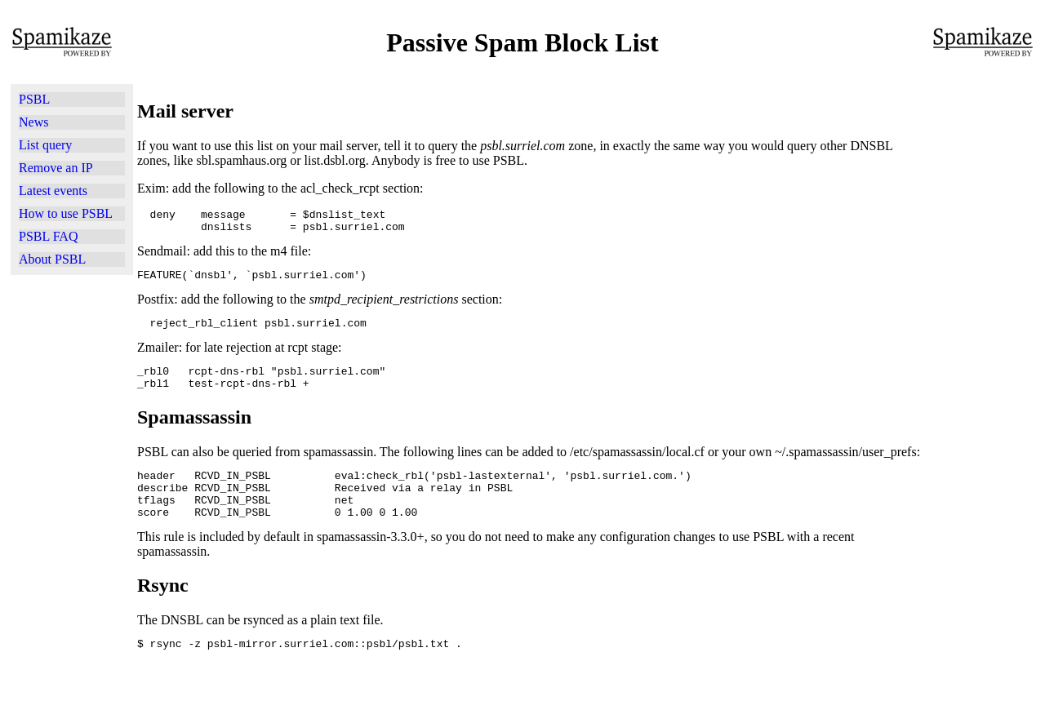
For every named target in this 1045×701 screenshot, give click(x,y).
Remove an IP (56, 168)
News (33, 122)
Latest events (53, 190)
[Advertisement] (72, 485)
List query (45, 145)
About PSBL (52, 259)
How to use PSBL (66, 213)
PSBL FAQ (48, 236)
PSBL (34, 99)
